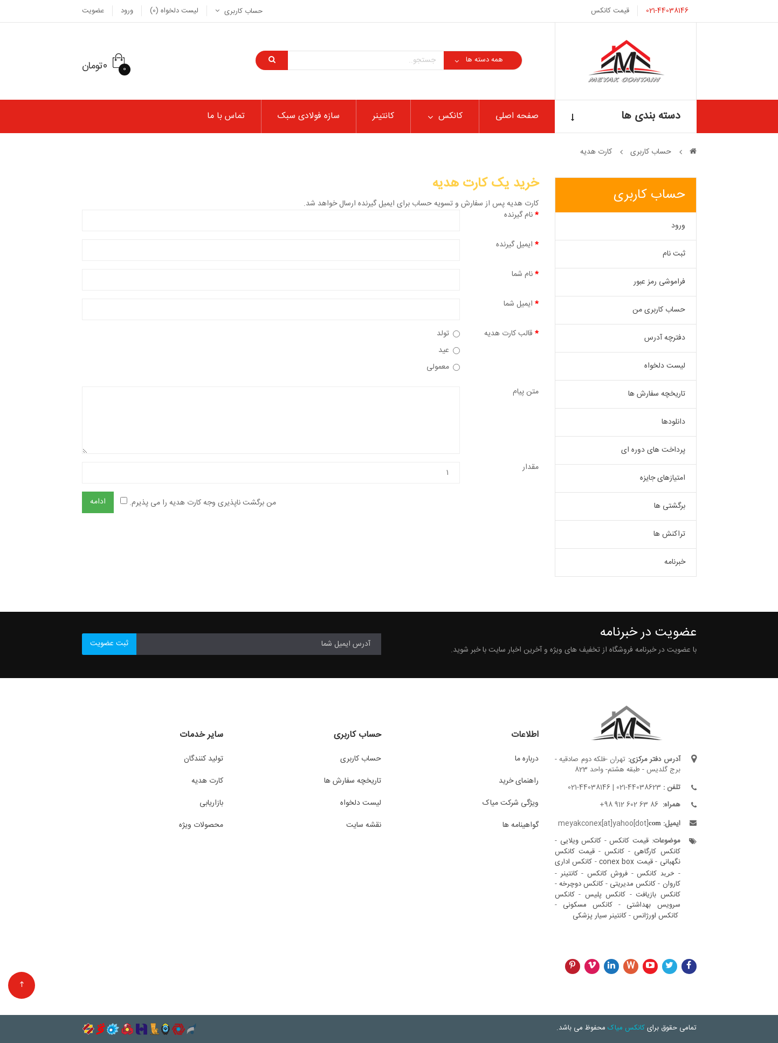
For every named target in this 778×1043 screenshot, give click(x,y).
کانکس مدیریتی (633, 884)
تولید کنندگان (203, 758)
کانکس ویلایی (581, 841)
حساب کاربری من (658, 309)
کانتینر (571, 874)
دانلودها (673, 422)
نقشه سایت (363, 825)
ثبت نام (674, 253)
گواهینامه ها (520, 825)
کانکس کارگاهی (657, 852)
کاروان (671, 884)
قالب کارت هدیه (508, 334)
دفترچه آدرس (664, 337)
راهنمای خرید (519, 781)
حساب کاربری (650, 152)
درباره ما (527, 758)
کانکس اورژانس (655, 916)
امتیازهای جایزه (662, 478)
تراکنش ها (669, 534)
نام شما (522, 274)
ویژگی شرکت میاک (511, 803)
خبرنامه (674, 562)
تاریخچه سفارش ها (656, 394)
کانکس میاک (626, 1028)
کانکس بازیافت (658, 895)
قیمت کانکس (629, 841)
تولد (448, 334)
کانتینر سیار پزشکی (599, 916)
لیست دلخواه (664, 366)
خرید (667, 873)
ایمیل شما (518, 304)
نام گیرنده (518, 215)
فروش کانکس (607, 874)
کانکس (614, 852)
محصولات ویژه (201, 825)
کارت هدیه (596, 152)
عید (449, 350)
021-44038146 (667, 10)
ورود (678, 225)
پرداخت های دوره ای (653, 450)
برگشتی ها (669, 506)
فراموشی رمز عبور (659, 281)
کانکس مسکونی (587, 905)
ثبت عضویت (109, 643)
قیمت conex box (626, 862)
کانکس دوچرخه (581, 884)
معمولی (443, 367)
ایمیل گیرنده (514, 245)
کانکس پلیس (605, 895)
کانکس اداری (573, 862)
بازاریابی (211, 803)
